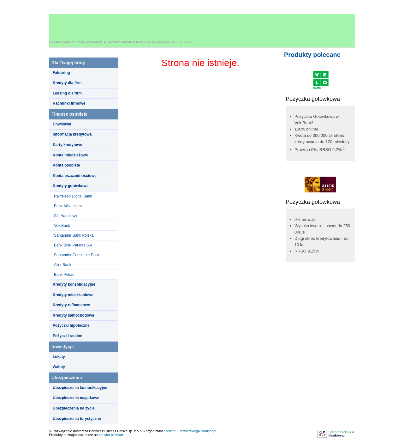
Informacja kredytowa (72, 134)
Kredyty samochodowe (73, 315)
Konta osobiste (66, 165)
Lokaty (59, 357)
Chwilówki (62, 124)
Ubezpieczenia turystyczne (77, 418)
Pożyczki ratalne (67, 336)
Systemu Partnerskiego (182, 431)
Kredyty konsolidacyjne (74, 284)
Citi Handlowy (65, 216)
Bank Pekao (64, 274)
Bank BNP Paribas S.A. (73, 245)
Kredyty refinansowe (71, 305)
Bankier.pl (208, 431)
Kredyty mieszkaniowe (73, 295)
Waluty (59, 367)
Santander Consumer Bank (125, 42)
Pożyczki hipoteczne (71, 325)
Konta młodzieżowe (70, 155)
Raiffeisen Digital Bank (73, 196)
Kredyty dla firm (67, 83)
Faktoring (61, 72)
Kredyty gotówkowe (89, 42)
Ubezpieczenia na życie (74, 408)
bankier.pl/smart (111, 435)
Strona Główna (61, 42)
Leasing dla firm (67, 93)
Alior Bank (62, 265)
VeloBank (62, 225)
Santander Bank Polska (73, 235)
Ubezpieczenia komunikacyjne (80, 387)
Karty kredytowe (67, 145)
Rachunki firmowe (69, 103)
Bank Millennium (68, 206)
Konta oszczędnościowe (75, 175)
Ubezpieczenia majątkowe (76, 398)
